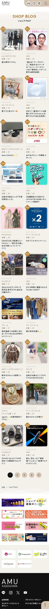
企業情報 (5, 599)
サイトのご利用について (34, 603)
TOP (3, 487)
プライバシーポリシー (33, 599)
